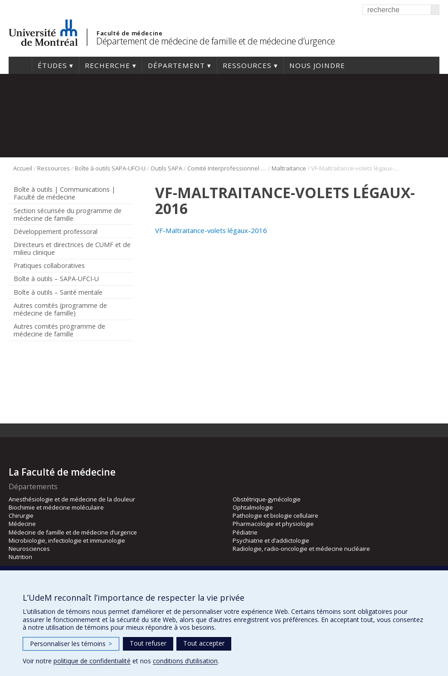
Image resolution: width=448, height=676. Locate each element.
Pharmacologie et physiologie (273, 524)
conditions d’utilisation (185, 661)
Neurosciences (29, 549)
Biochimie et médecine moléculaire (56, 507)
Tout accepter (203, 643)
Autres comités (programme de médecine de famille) (60, 309)
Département (176, 65)
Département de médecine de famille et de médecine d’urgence (215, 41)
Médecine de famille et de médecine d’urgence (73, 532)
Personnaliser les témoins (71, 643)
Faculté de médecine (129, 33)
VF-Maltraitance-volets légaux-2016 (211, 230)
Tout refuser (148, 643)
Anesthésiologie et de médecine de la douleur (72, 499)
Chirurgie (21, 515)
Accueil (20, 65)
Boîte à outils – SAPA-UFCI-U (56, 278)
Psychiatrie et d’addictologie (271, 540)
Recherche (107, 65)
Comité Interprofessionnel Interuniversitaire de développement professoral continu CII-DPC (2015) (227, 168)
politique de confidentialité (92, 661)
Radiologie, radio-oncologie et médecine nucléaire (301, 549)
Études (52, 65)
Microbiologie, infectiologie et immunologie (67, 540)
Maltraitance (289, 168)
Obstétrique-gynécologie (267, 499)
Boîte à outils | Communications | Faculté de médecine (64, 193)
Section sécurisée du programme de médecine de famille (68, 214)
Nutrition (20, 557)
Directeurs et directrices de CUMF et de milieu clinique (72, 248)
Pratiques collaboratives (49, 265)
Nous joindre (317, 65)
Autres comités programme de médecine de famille (59, 330)
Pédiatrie (245, 532)
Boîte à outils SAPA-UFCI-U (110, 168)
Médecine (22, 524)
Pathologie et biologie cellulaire (275, 515)
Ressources (247, 65)
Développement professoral (55, 231)
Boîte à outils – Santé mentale (58, 292)
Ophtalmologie (253, 507)
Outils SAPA (166, 168)
